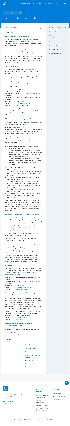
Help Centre (7, 12)
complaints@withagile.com (24, 287)
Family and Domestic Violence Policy (42, 396)
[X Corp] (7, 339)
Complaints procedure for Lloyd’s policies (32, 356)
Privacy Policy (54, 42)
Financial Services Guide (57, 32)
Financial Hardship (30, 360)
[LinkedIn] (10, 339)
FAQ (20, 12)
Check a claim (48, 3)
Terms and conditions (31, 348)
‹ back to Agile (25, 3)
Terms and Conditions (59, 396)
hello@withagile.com (9, 401)
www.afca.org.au (21, 319)
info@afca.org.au (21, 317)
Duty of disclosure (30, 352)
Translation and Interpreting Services (42, 401)
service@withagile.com (23, 103)
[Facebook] (5, 339)
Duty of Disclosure (58, 399)
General (14, 12)
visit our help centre (22, 289)
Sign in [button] (64, 3)
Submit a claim (36, 3)
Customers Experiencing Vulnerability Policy (43, 409)
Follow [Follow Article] (39, 28)
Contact (57, 3)
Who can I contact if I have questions (33, 365)
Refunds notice (54, 49)
